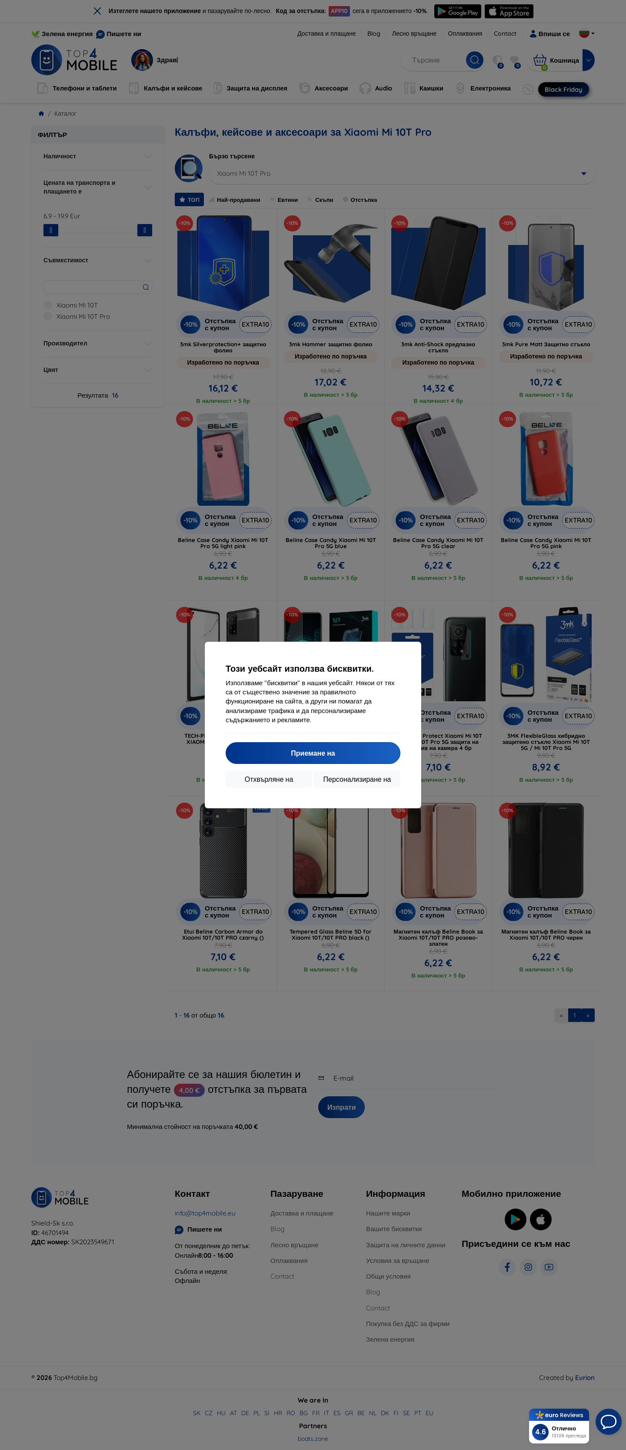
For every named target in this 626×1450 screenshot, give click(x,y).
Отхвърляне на (269, 779)
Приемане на (313, 753)
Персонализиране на (357, 779)
